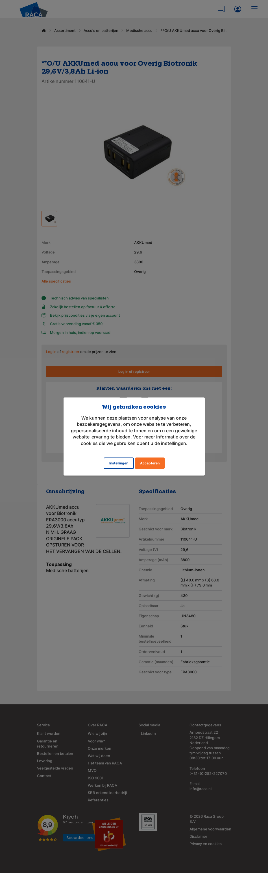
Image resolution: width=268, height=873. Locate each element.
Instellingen (118, 463)
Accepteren (150, 463)
